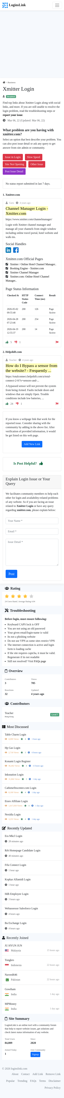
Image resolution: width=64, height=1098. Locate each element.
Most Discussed (15, 727)
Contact (25, 1074)
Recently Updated (17, 828)
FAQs (33, 1080)
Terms (42, 1080)
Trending (22, 1080)
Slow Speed (33, 157)
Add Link (37, 1074)
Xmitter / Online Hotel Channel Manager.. (32, 264)
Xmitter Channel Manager (24, 272)
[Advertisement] (32, 44)
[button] (41, 463)
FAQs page (40, 661)
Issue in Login (13, 157)
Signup (35, 1054)
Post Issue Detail (14, 171)
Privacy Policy (53, 1087)
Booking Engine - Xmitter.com (26, 268)
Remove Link (53, 1074)
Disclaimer (55, 1080)
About (15, 1074)
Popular (10, 1080)
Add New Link (32, 444)
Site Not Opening (14, 164)
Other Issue (37, 164)
